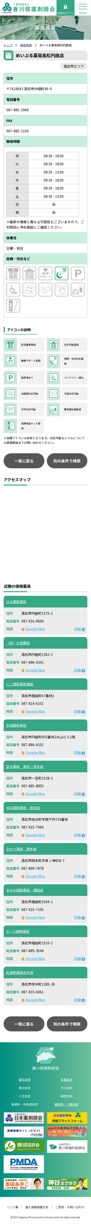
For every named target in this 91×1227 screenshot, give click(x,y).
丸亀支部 (66, 1079)
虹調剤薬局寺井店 (19, 972)
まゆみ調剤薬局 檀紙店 (24, 890)
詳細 (77, 628)
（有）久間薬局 (18, 642)
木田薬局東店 (16, 725)
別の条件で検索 (67, 461)
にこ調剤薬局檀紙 (19, 684)
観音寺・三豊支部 (66, 1104)
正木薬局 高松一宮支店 (24, 766)
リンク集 (12, 1207)
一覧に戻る (24, 461)
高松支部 (24, 1079)
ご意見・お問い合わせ (69, 1207)
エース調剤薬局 (18, 931)
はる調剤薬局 (16, 601)
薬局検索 (26, 45)
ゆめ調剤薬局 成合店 (23, 807)
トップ (8, 45)
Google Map (35, 628)
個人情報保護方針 (37, 1207)
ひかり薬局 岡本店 (21, 848)
